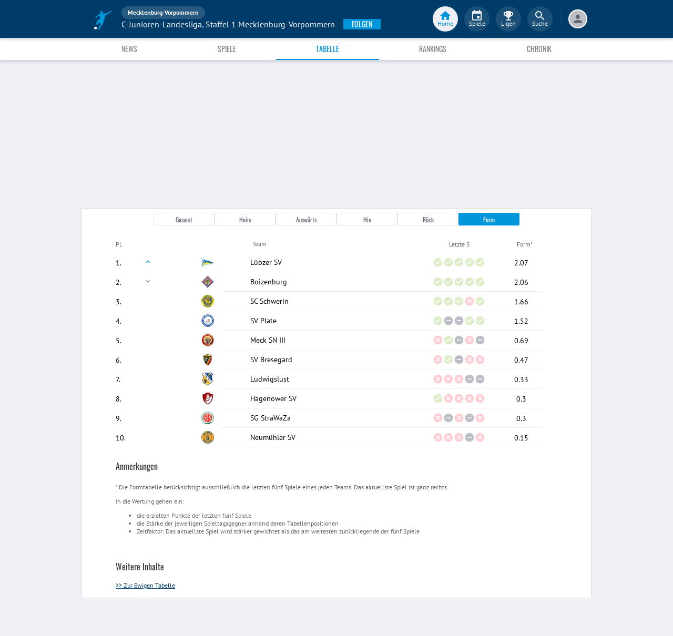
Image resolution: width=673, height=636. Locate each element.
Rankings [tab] (432, 48)
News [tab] (129, 48)
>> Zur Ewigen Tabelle (145, 585)
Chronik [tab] (539, 48)
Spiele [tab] (227, 48)
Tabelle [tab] (327, 48)
